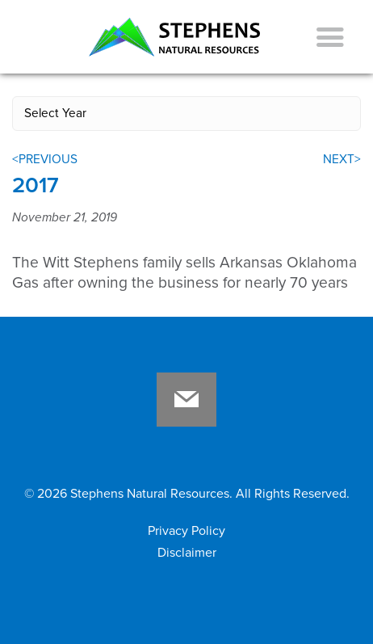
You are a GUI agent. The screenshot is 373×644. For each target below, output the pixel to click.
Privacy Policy (186, 531)
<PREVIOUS (45, 159)
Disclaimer (186, 553)
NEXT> (342, 159)
